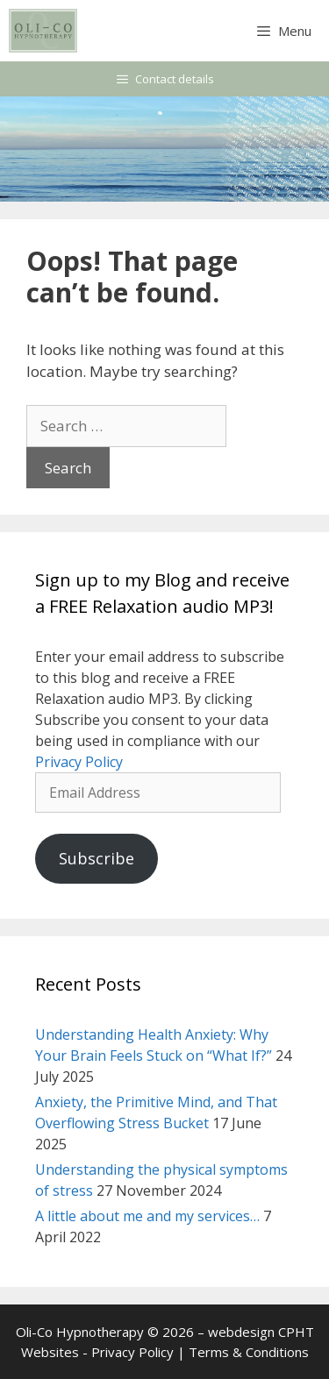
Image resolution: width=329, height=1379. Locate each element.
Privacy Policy (79, 761)
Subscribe (96, 858)
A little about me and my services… (147, 1216)
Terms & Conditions (249, 1352)
